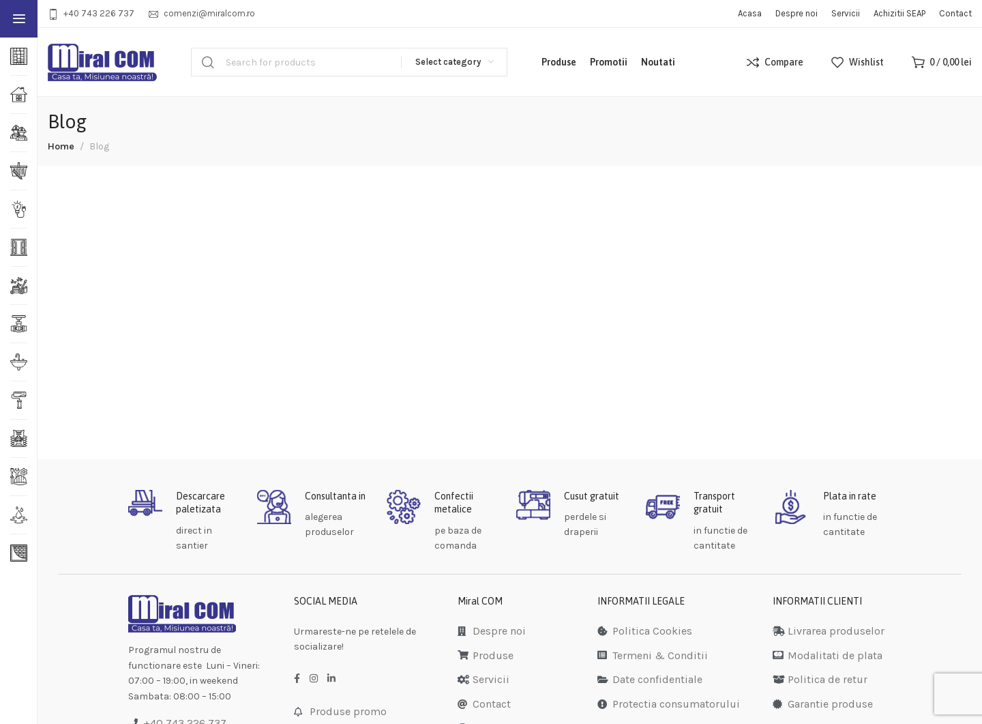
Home (61, 146)
